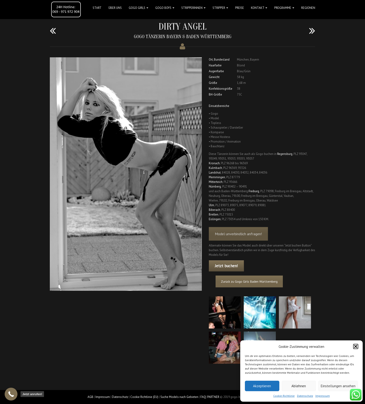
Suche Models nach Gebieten (179, 397)
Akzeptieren (262, 386)
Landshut (215, 173)
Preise (239, 8)
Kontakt (259, 8)
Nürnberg (215, 186)
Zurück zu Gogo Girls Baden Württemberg (252, 281)
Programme (284, 8)
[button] (355, 346)
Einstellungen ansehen (338, 386)
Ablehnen (298, 386)
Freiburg (254, 191)
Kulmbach (215, 168)
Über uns (115, 8)
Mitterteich (216, 182)
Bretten (213, 214)
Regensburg (284, 154)
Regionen (308, 8)
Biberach (214, 210)
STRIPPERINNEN (193, 8)
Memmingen (217, 177)
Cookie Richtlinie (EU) (144, 397)
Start (97, 8)
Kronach (214, 163)
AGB (90, 397)
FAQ (203, 397)
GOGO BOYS (164, 8)
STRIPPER (220, 8)
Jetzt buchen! (226, 265)
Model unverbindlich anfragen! (238, 238)
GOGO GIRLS (138, 8)
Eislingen (215, 219)
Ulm (211, 205)
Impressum (322, 395)
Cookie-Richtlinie (284, 395)
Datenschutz (305, 395)
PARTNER (213, 397)
